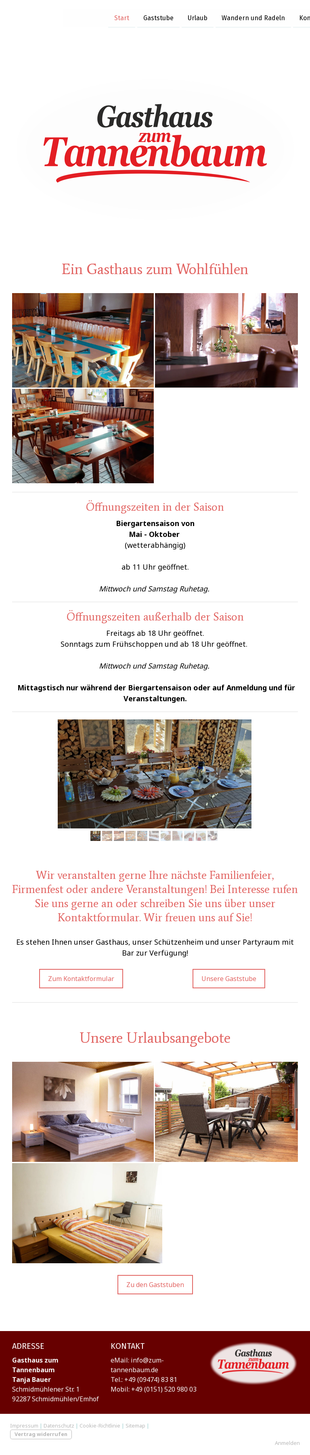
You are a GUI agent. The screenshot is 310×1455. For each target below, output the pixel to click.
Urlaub (134, 15)
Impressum (24, 1425)
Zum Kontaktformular (81, 978)
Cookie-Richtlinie (100, 1425)
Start (58, 15)
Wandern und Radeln (190, 15)
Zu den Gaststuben (155, 1284)
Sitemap (135, 1425)
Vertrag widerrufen (41, 1434)
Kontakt (248, 15)
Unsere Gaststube (228, 978)
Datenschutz (59, 1425)
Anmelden (287, 1443)
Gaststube (95, 15)
